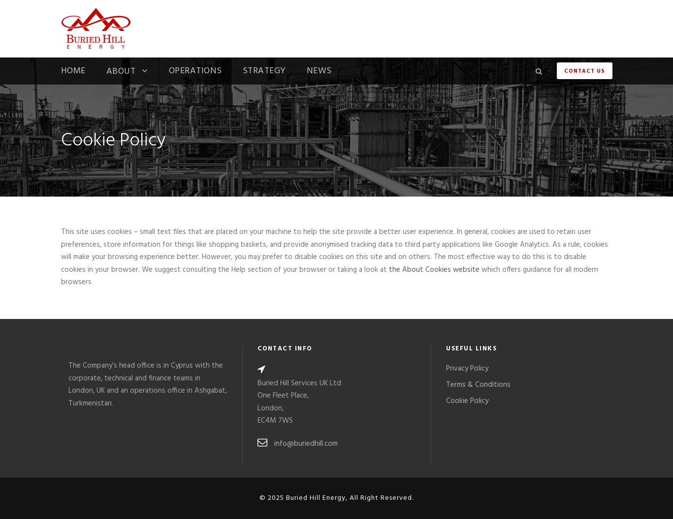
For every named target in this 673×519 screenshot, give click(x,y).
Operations (195, 72)
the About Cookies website (434, 270)
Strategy (264, 72)
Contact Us (584, 71)
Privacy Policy (467, 369)
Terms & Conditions (478, 385)
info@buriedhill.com (306, 444)
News (319, 72)
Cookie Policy (467, 401)
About (121, 72)
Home (73, 72)
